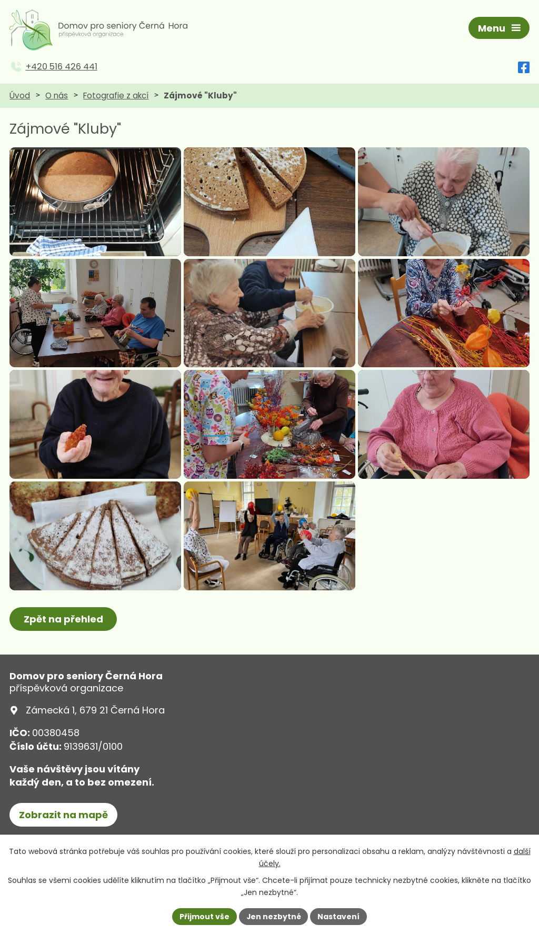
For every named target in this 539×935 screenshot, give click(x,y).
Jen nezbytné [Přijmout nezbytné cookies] (273, 916)
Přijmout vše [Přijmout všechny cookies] (204, 916)
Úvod (19, 96)
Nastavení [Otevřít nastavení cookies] (339, 916)
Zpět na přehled (63, 648)
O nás (56, 96)
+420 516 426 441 (61, 68)
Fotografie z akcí (115, 96)
